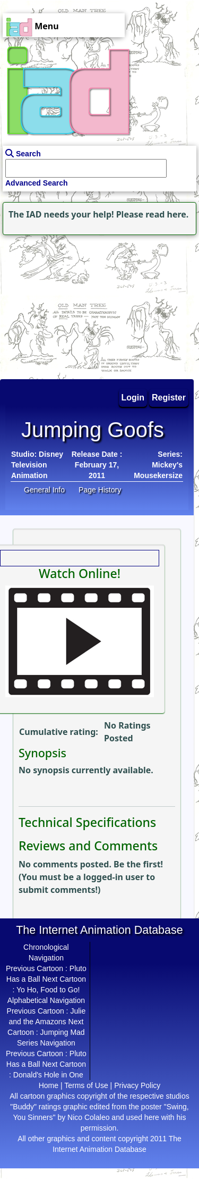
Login (133, 397)
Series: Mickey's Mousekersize (158, 465)
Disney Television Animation (37, 465)
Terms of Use (86, 1085)
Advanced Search (36, 183)
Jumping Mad (62, 1032)
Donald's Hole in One (48, 1075)
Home (48, 1085)
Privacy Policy (137, 1085)
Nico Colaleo (88, 1117)
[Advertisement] (66, 304)
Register (169, 397)
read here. (166, 214)
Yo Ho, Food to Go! (48, 989)
